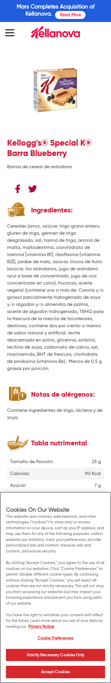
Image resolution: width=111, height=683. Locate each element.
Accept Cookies (55, 671)
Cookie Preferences (55, 638)
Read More (70, 15)
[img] (55, 32)
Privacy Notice (41, 626)
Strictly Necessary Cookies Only (55, 654)
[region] (55, 587)
